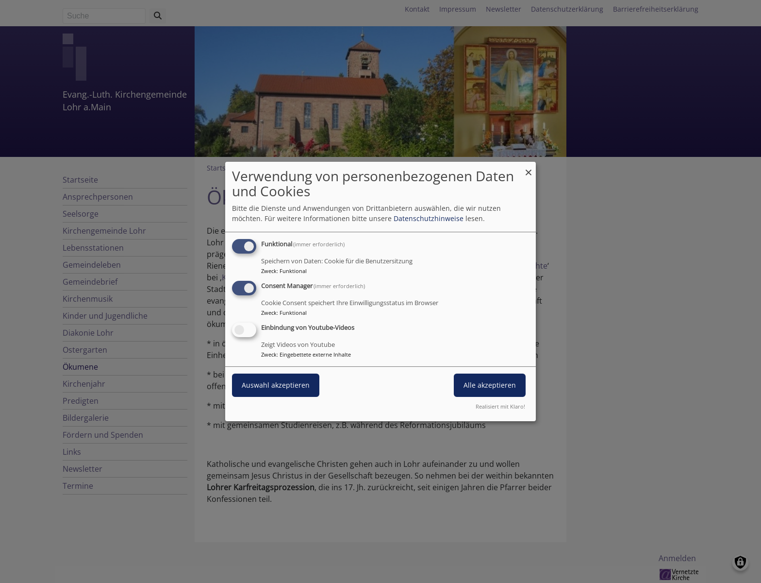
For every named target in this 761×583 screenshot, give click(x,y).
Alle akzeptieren (489, 385)
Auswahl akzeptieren (276, 385)
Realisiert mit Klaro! (500, 406)
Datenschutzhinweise (428, 218)
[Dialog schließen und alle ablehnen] (528, 168)
